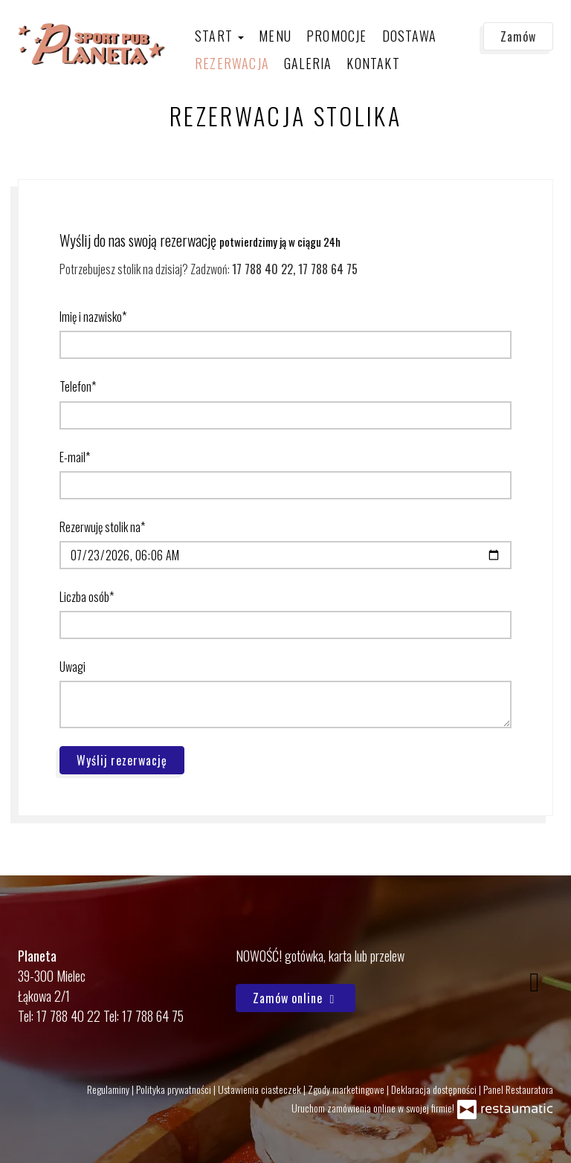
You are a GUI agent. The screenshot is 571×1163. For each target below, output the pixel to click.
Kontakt (372, 63)
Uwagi (72, 667)
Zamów (518, 36)
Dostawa (409, 35)
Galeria (308, 63)
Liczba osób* (86, 597)
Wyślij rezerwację (122, 760)
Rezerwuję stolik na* (102, 527)
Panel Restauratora (518, 1089)
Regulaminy (109, 1089)
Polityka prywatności (174, 1089)
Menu (275, 35)
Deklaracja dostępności (435, 1089)
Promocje (336, 35)
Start (219, 35)
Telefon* (77, 386)
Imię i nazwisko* (92, 316)
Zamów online (295, 998)
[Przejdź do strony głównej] (92, 44)
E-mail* (74, 457)
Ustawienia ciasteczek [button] (260, 1089)
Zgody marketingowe (347, 1089)
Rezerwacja (232, 63)
